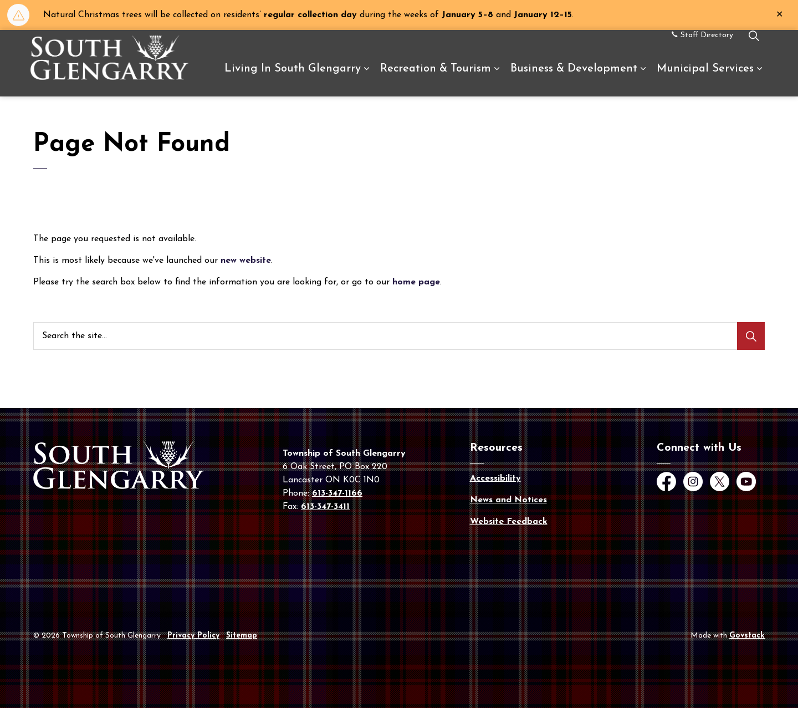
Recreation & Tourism (435, 79)
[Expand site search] (754, 46)
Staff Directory (702, 46)
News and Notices (508, 500)
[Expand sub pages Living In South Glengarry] (366, 79)
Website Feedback (509, 521)
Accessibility (495, 478)
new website (246, 260)
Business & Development (573, 79)
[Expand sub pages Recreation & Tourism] (496, 79)
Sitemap (241, 635)
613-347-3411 (325, 506)
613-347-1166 (337, 493)
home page (416, 282)
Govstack (747, 635)
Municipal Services (705, 79)
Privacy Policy (193, 635)
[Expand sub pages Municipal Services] (759, 79)
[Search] (751, 336)
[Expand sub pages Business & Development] (642, 79)
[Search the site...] (399, 336)
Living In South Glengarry (292, 79)
